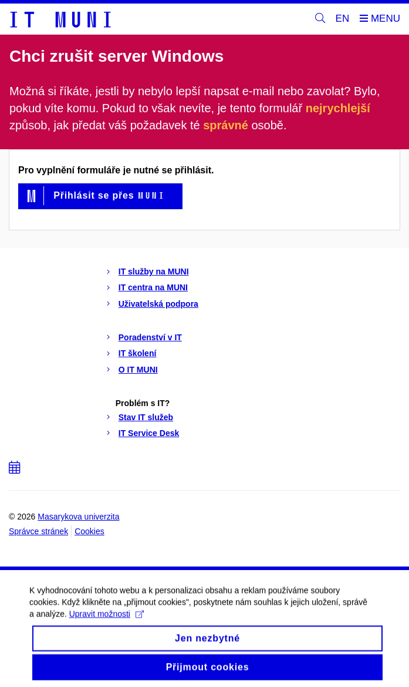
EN (343, 18)
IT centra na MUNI (153, 287)
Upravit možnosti (106, 620)
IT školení (138, 353)
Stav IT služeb (146, 417)
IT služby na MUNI (154, 271)
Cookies (89, 531)
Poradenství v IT (150, 337)
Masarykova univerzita (78, 516)
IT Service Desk (149, 433)
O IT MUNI (138, 369)
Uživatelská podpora (158, 304)
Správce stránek (38, 531)
